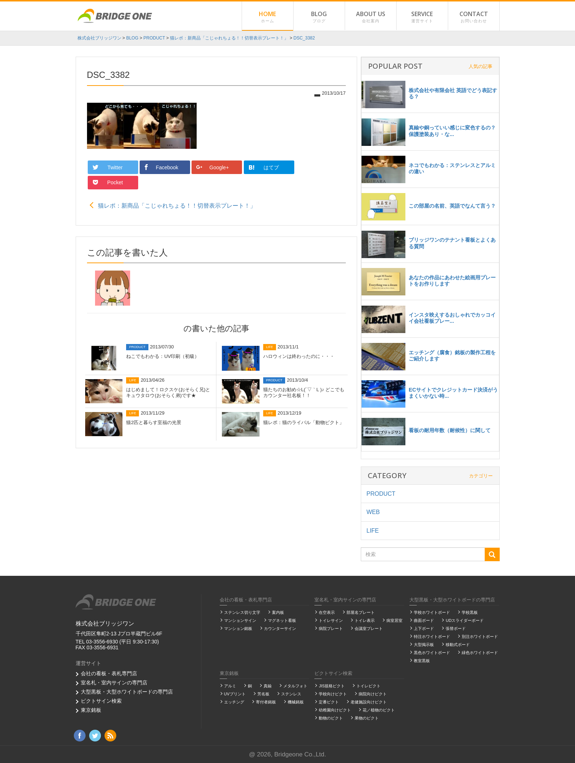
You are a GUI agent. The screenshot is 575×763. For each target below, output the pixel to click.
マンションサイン (240, 620)
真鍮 (268, 686)
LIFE (373, 531)
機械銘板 (296, 702)
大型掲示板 (424, 644)
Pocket (315, 167)
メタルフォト (295, 686)
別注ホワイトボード (480, 636)
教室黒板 (422, 660)
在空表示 (327, 612)
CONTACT (473, 17)
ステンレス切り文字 (242, 612)
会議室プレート (369, 628)
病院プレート (331, 628)
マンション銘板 (238, 628)
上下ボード (424, 628)
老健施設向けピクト (369, 702)
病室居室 (394, 620)
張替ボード (456, 628)
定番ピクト (329, 702)
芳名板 (263, 694)
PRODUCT (381, 494)
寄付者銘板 (266, 702)
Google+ (213, 167)
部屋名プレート (361, 612)
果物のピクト (367, 718)
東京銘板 (91, 710)
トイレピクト (368, 686)
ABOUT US (370, 17)
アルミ (230, 686)
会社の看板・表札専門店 (109, 673)
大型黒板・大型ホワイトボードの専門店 (127, 692)
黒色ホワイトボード (432, 652)
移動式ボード (458, 644)
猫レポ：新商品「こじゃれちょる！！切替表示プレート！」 (177, 190)
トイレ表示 (365, 620)
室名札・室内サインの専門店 (114, 682)
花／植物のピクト (379, 710)
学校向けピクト (333, 694)
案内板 (278, 612)
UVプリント (235, 694)
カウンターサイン (280, 628)
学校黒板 (470, 612)
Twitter (108, 167)
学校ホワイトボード (432, 612)
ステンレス (291, 694)
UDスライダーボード (465, 620)
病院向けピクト (373, 694)
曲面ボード (424, 620)
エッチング (234, 702)
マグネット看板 (282, 620)
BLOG (319, 17)
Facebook (161, 167)
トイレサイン (331, 620)
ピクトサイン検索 (101, 701)
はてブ (263, 167)
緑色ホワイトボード (480, 652)
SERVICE (422, 17)
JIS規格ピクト (332, 686)
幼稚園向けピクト (335, 710)
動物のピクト (331, 718)
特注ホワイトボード (432, 636)
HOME (267, 17)
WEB (373, 512)
